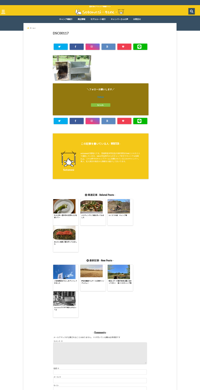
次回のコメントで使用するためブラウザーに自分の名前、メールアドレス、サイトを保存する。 (91, 344)
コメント (58, 288)
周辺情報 (81, 19)
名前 (56, 316)
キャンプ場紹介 (66, 19)
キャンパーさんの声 (119, 19)
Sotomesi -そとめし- (95, 386)
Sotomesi (68, 169)
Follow (101, 97)
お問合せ (137, 19)
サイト (56, 333)
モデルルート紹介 (98, 19)
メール (57, 324)
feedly (100, 105)
